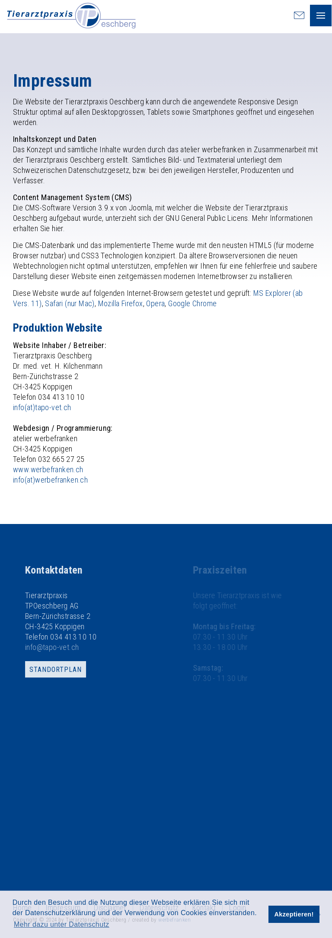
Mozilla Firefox (120, 303)
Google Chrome (192, 303)
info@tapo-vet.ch (69, 647)
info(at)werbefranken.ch (50, 479)
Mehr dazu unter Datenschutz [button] (61, 924)
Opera (155, 303)
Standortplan (73, 669)
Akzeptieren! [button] (294, 914)
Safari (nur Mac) (69, 303)
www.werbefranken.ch (48, 469)
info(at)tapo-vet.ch (42, 407)
